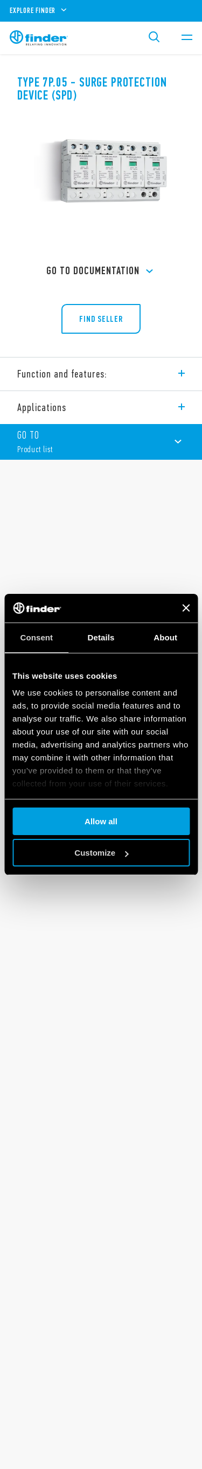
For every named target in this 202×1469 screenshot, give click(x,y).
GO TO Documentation (101, 271)
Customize (101, 852)
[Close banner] (186, 608)
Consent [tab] (36, 637)
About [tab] (165, 637)
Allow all (101, 821)
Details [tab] (101, 637)
